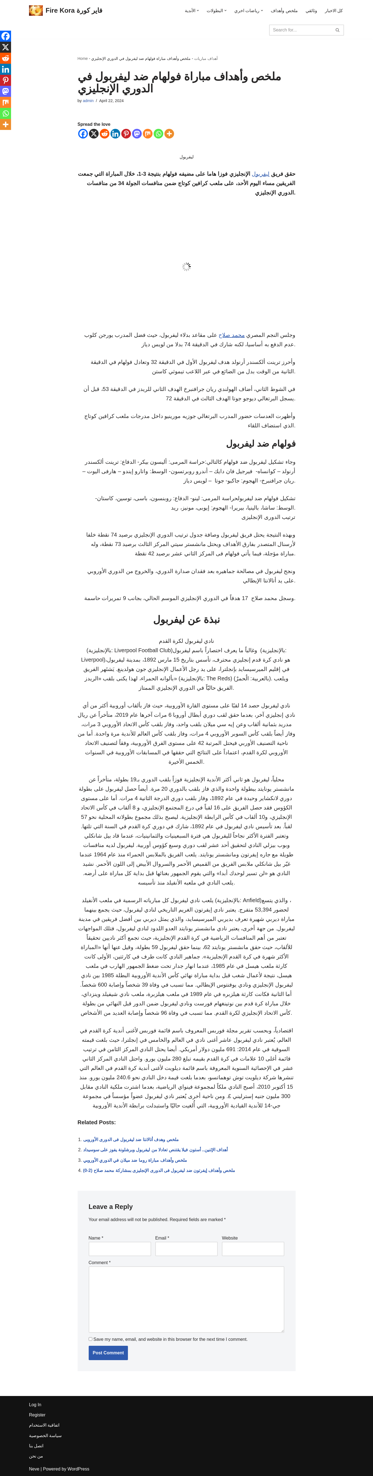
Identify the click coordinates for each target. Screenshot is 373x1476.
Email (162, 1238)
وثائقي (311, 10)
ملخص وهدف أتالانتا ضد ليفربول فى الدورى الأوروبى (131, 1139)
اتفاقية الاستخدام (44, 1425)
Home (83, 58)
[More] (169, 133)
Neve (34, 1469)
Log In (35, 1404)
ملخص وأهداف (284, 10)
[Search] (300, 30)
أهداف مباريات (206, 58)
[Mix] (148, 133)
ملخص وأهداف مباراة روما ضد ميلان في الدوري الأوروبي (135, 1160)
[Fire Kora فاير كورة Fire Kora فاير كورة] (65, 10)
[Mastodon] (137, 133)
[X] (94, 133)
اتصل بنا (36, 1445)
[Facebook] (83, 133)
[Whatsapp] (158, 133)
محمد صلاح (232, 335)
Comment (100, 1262)
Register (37, 1415)
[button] (198, 10)
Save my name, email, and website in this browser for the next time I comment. (170, 1339)
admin (88, 100)
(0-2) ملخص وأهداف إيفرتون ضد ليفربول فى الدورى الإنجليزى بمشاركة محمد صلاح (159, 1170)
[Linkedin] (115, 133)
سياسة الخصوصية (45, 1435)
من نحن (36, 1456)
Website (230, 1238)
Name (96, 1238)
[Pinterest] (126, 133)
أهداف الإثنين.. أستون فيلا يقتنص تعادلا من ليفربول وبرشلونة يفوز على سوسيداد (155, 1149)
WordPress (78, 1469)
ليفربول (260, 174)
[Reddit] (104, 133)
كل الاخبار (334, 10)
